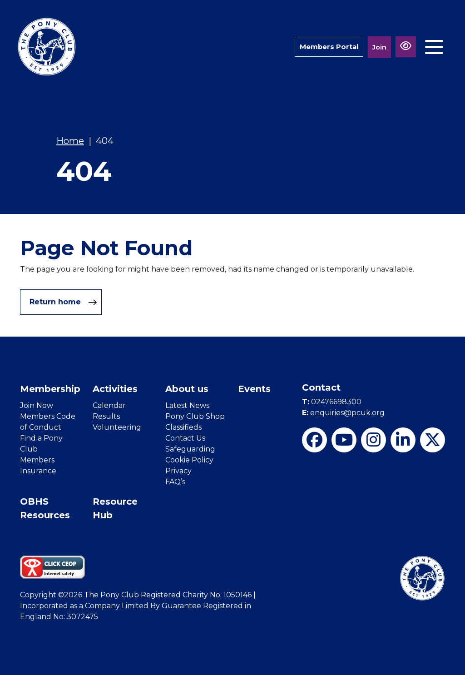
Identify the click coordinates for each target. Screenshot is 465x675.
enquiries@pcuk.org (343, 412)
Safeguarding (190, 449)
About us (186, 388)
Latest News (187, 405)
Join (379, 47)
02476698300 (331, 401)
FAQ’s (175, 481)
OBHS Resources (45, 508)
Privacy (178, 471)
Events (254, 388)
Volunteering (117, 427)
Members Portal (328, 46)
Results (106, 416)
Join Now (36, 405)
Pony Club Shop (195, 416)
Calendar (109, 405)
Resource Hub (115, 508)
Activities (115, 388)
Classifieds (183, 427)
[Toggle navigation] (434, 47)
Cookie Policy (189, 460)
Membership (50, 388)
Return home (63, 302)
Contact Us (185, 438)
